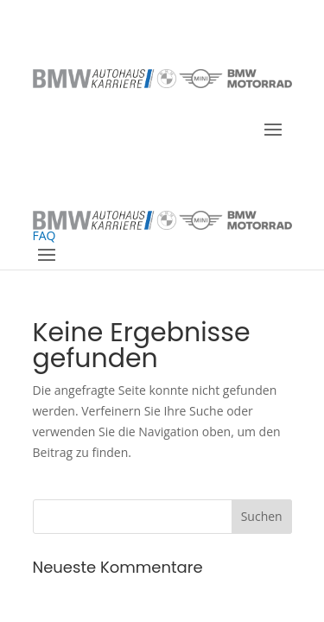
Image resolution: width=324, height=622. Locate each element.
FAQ (44, 217)
